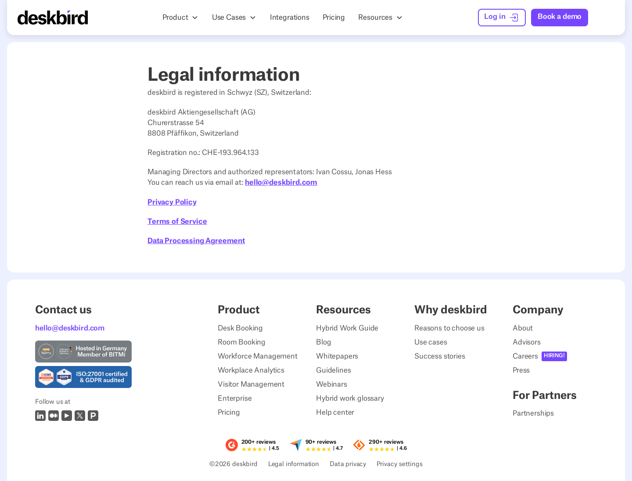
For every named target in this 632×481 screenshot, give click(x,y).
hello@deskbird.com (281, 182)
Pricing (229, 412)
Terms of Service (177, 221)
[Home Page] (53, 17)
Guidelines (333, 370)
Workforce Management (258, 356)
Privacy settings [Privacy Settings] (400, 465)
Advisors (527, 342)
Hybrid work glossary (350, 398)
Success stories (439, 356)
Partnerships (533, 413)
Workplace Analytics (251, 370)
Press (521, 370)
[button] (180, 17)
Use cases (430, 342)
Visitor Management (251, 384)
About (523, 328)
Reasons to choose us (449, 328)
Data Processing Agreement (196, 240)
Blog (323, 342)
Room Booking (242, 342)
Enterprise (234, 398)
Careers (525, 356)
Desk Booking (240, 328)
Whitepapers (337, 356)
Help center (335, 412)
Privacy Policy (172, 202)
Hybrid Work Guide (347, 328)
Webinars (331, 384)
